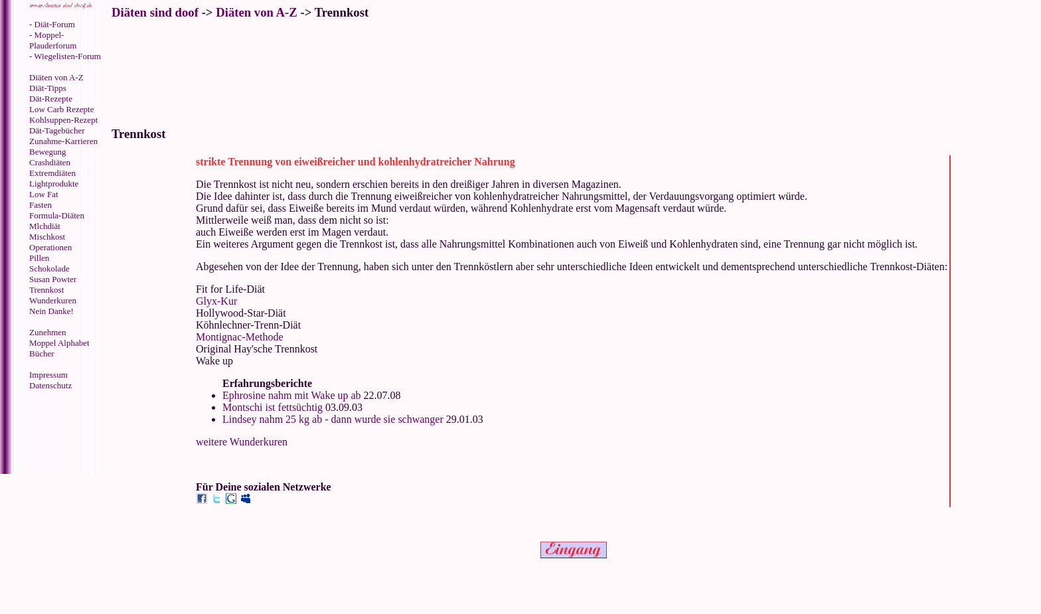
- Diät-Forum (52, 24)
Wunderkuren (52, 300)
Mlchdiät (44, 226)
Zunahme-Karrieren (63, 141)
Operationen (50, 247)
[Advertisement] (56, 433)
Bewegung (47, 152)
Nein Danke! (51, 311)
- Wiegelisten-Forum (65, 56)
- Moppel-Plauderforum (52, 40)
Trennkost (46, 290)
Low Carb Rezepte (61, 109)
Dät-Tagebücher (57, 130)
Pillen (39, 258)
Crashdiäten (49, 162)
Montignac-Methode (239, 337)
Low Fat (43, 194)
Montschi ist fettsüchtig (272, 407)
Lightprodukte (53, 184)
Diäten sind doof (155, 12)
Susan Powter (52, 279)
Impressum (48, 375)
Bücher (41, 353)
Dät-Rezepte (50, 99)
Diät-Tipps (47, 88)
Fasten (40, 205)
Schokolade (49, 268)
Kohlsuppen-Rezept (63, 120)
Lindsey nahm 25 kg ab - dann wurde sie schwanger (332, 419)
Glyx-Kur (216, 301)
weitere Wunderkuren (241, 441)
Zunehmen (47, 332)
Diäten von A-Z (56, 77)
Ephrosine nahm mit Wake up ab (291, 395)
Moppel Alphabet (59, 343)
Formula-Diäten (56, 215)
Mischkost (47, 237)
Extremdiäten (52, 173)
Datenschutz (50, 385)
